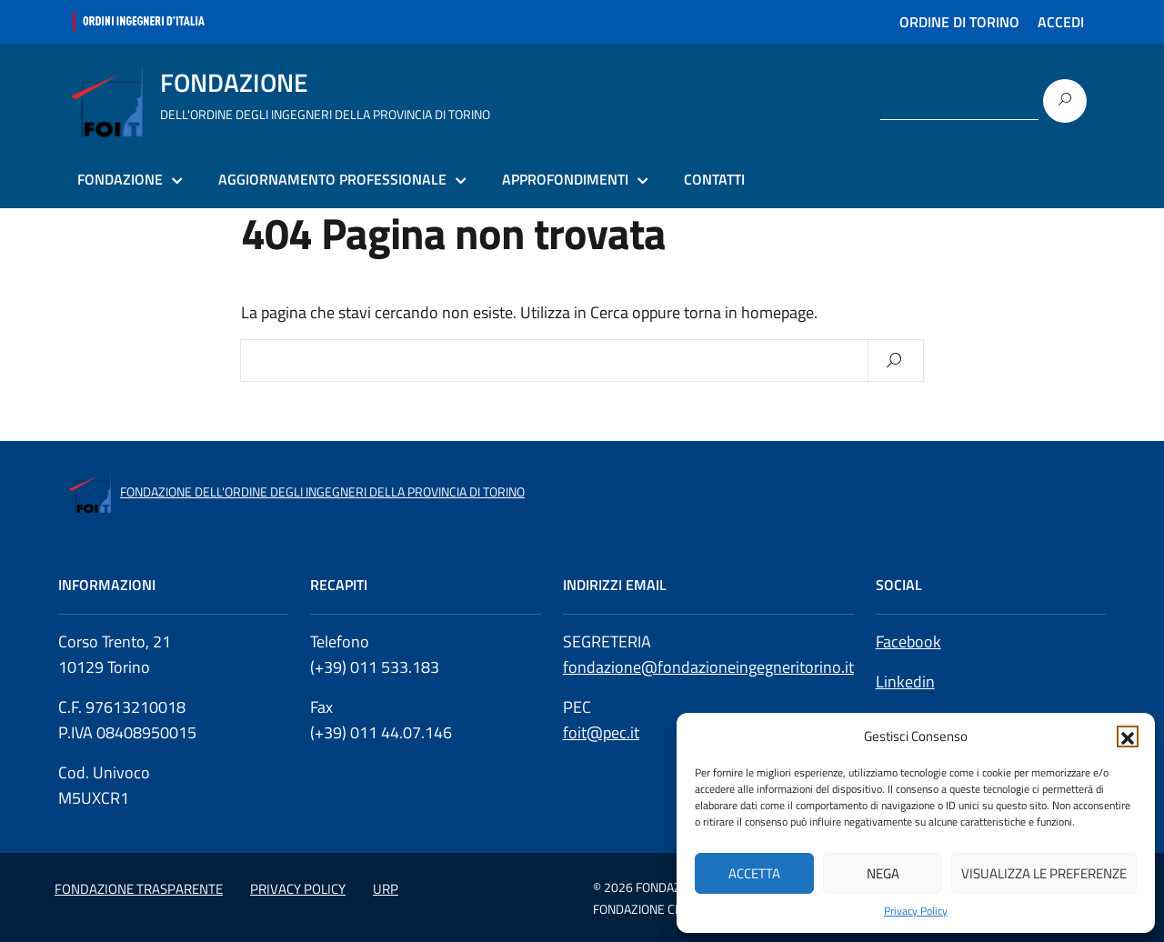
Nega (883, 873)
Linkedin (905, 681)
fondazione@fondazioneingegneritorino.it (708, 667)
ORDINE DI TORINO (959, 22)
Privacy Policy (916, 911)
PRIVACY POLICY (298, 888)
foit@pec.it (601, 732)
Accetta (754, 873)
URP (385, 888)
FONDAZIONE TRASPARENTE (139, 888)
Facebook (908, 641)
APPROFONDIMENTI (565, 179)
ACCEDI (1061, 22)
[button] (1128, 736)
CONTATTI (714, 179)
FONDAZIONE (120, 179)
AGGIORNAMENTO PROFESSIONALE (332, 179)
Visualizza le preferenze (1044, 873)
